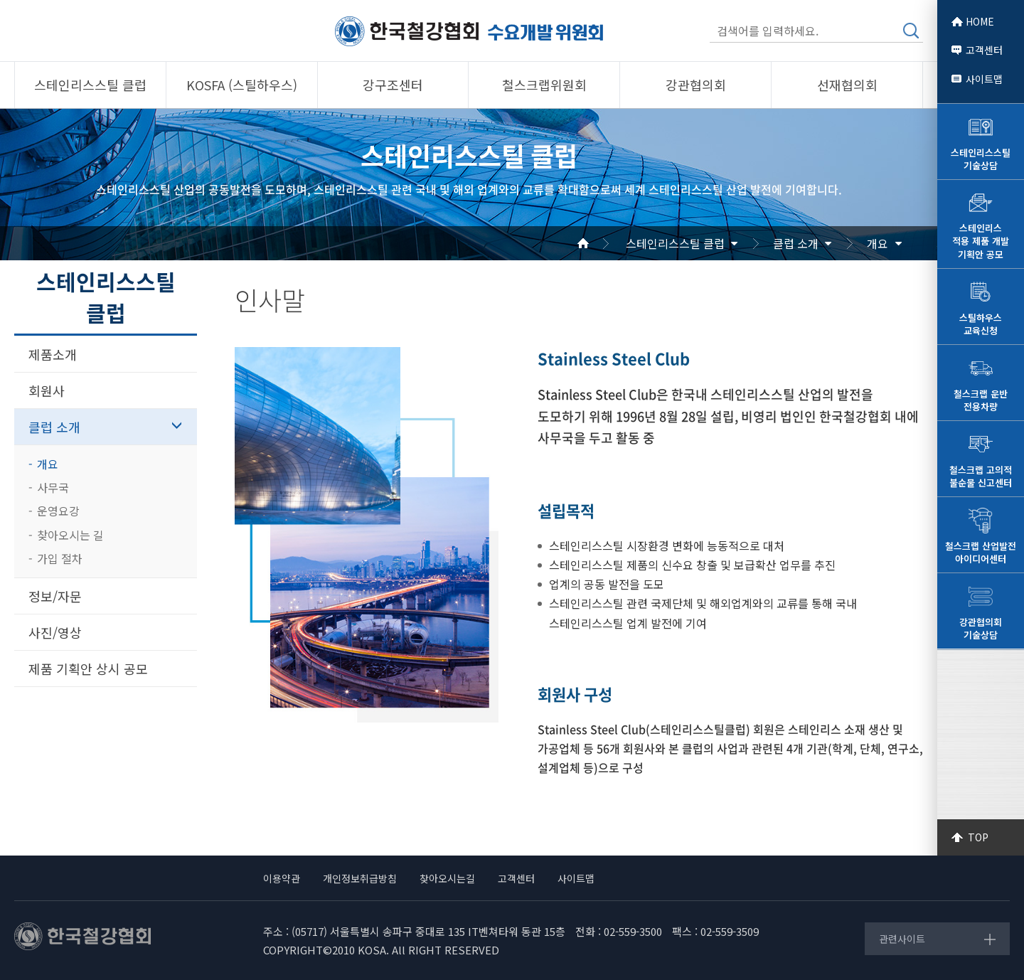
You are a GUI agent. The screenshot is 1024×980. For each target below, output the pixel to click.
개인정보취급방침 (360, 878)
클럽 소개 (795, 243)
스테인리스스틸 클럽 (675, 243)
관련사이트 (902, 939)
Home (600, 243)
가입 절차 (59, 558)
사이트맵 (984, 79)
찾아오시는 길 (70, 534)
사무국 (53, 487)
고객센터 (984, 50)
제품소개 (52, 354)
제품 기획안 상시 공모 (88, 668)
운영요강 (58, 510)
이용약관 (281, 878)
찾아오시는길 (447, 878)
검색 (911, 30)
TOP (978, 837)
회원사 (46, 390)
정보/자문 (55, 596)
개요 (877, 243)
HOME (980, 21)
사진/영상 (55, 632)
